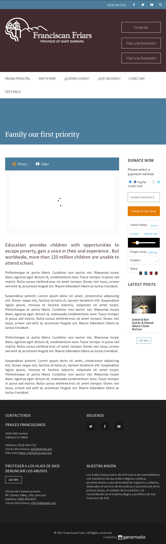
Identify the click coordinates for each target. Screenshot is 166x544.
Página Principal (18, 78)
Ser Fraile (13, 92)
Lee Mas (144, 340)
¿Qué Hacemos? (109, 78)
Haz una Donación (141, 43)
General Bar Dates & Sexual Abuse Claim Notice (142, 324)
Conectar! (137, 78)
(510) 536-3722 (116, 5)
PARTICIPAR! (47, 78)
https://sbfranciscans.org (35, 453)
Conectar (141, 27)
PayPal (138, 182)
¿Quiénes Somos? (77, 78)
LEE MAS (13, 480)
